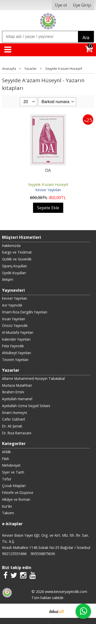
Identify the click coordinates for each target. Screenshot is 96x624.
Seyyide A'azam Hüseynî (48, 184)
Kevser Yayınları (48, 189)
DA (48, 170)
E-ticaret (40, 611)
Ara (85, 37)
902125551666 (14, 553)
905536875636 (42, 553)
